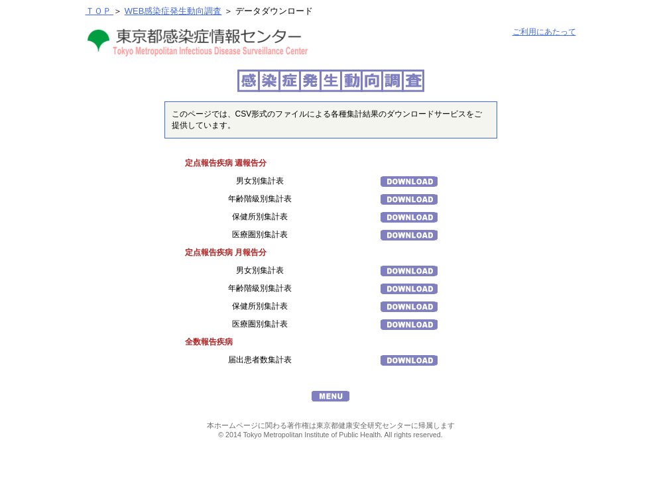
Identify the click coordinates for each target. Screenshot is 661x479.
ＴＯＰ (100, 11)
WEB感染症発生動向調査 (173, 11)
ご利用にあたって (544, 31)
